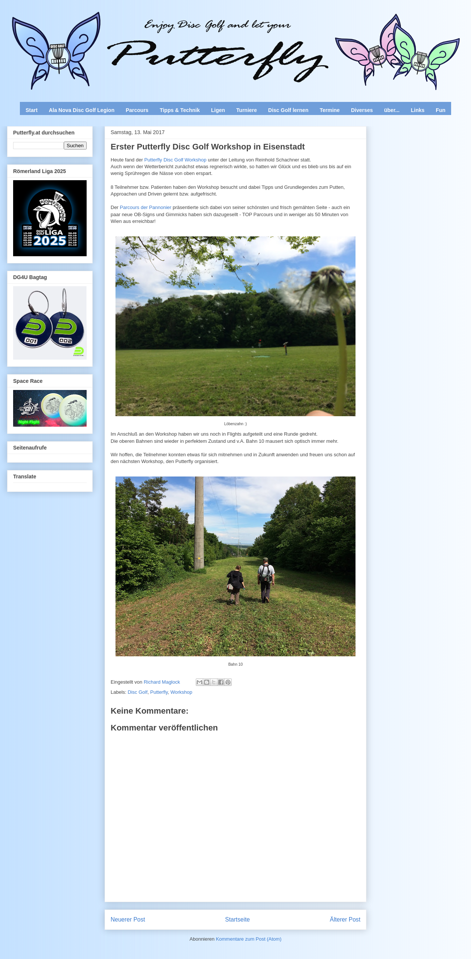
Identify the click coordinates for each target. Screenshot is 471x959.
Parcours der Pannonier (146, 207)
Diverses (362, 110)
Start (32, 110)
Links (418, 110)
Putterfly (159, 692)
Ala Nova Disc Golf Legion (81, 110)
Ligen (218, 110)
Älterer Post (345, 919)
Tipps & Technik (180, 110)
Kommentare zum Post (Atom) (249, 939)
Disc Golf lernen (288, 110)
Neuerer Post (128, 919)
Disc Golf (138, 692)
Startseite (237, 919)
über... (391, 110)
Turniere (246, 110)
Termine (329, 110)
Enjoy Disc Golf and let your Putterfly (90, 24)
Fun (441, 110)
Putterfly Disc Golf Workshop (175, 160)
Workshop (181, 692)
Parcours (137, 110)
